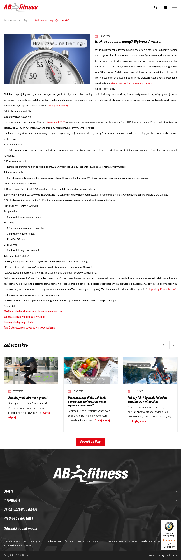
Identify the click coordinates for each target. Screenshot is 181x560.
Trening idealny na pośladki (18, 322)
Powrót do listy (90, 442)
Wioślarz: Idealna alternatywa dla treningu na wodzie (33, 311)
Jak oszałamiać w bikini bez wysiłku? (24, 316)
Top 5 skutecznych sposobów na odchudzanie (29, 327)
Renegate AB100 (56, 122)
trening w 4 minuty (58, 105)
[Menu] (175, 522)
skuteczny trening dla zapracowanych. (131, 83)
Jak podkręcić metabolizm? (162, 289)
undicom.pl (169, 555)
